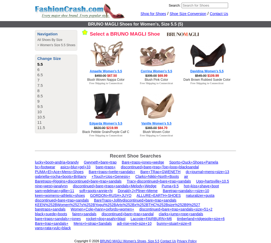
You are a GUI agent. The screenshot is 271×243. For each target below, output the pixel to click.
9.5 (40, 106)
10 (39, 111)
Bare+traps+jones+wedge (143, 162)
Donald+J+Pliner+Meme (138, 191)
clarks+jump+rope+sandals (181, 214)
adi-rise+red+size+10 (134, 223)
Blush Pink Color (156, 80)
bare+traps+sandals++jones (58, 219)
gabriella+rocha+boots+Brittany (60, 176)
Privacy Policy (187, 241)
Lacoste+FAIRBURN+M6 (151, 219)
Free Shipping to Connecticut (105, 83)
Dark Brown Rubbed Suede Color (207, 80)
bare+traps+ (106, 167)
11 (39, 122)
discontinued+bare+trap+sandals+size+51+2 (175, 209)
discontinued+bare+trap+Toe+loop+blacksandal (160, 167)
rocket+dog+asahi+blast (105, 219)
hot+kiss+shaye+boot (201, 186)
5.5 (40, 64)
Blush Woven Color (156, 132)
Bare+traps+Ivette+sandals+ (112, 172)
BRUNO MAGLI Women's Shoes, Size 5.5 (129, 241)
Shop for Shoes (153, 14)
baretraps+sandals (50, 209)
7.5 (40, 85)
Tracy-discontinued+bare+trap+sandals (159, 181)
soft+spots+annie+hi (96, 191)
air (186, 176)
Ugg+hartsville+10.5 (212, 181)
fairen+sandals (84, 214)
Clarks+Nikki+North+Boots (157, 176)
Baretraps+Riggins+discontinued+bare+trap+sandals (78, 181)
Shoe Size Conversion (188, 14)
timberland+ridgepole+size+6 (201, 219)
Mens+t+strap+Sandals (93, 223)
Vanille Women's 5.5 (156, 123)
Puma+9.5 (170, 186)
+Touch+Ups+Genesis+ (111, 176)
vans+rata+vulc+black (53, 228)
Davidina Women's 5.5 (207, 71)
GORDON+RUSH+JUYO (110, 195)
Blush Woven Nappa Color (105, 80)
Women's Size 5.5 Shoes (57, 45)
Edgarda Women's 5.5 (105, 123)
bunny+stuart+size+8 (174, 223)
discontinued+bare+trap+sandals (62, 200)
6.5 (40, 75)
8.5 (40, 96)
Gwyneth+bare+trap (100, 162)
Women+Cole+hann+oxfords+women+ (102, 209)
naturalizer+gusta (200, 195)
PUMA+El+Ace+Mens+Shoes (59, 172)
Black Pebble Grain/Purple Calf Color (108, 132)
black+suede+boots (51, 214)
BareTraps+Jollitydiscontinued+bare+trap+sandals (135, 200)
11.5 (41, 127)
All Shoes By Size (49, 40)
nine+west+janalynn (51, 186)
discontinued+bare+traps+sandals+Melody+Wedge (114, 186)
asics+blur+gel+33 (75, 167)
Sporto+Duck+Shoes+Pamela (193, 162)
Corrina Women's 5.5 (156, 71)
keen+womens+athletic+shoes (60, 195)
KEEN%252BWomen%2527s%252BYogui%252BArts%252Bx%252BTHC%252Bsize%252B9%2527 (117, 205)
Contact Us (219, 14)
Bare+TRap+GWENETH (160, 172)
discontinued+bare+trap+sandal (128, 214)
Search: (175, 5)
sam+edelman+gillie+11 (54, 191)
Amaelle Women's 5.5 (106, 71)
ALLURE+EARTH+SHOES (159, 195)
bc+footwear (45, 167)
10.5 (41, 117)
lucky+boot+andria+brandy (57, 162)
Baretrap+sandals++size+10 (186, 191)
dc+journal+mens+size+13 (207, 172)
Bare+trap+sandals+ (51, 223)
